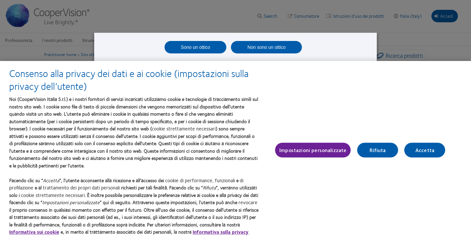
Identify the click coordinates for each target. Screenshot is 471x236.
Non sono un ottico (266, 47)
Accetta (424, 153)
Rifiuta (378, 153)
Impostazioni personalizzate (312, 153)
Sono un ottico (195, 47)
